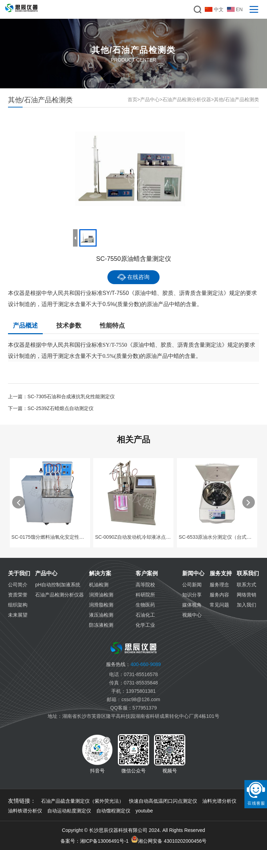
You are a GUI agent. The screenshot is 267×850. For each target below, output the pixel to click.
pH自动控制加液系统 (57, 584)
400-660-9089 (133, 664)
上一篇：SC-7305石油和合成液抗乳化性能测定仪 (61, 396)
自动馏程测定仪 (113, 810)
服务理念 (219, 584)
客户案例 (147, 573)
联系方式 (246, 584)
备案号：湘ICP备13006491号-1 (94, 841)
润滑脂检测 (101, 605)
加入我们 (246, 605)
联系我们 (248, 573)
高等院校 (145, 584)
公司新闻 (192, 584)
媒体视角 (192, 605)
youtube (144, 810)
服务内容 (219, 595)
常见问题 (219, 605)
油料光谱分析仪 (219, 801)
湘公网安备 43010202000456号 (169, 840)
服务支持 (221, 573)
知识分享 (192, 595)
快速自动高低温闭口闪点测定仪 (163, 801)
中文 (214, 9)
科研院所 (145, 595)
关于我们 (19, 573)
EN (235, 9)
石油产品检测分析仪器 (186, 99)
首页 (132, 99)
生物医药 (145, 605)
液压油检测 (101, 615)
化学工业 (145, 625)
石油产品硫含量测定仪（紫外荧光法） (82, 801)
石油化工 (145, 615)
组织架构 (17, 605)
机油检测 (98, 584)
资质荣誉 (17, 595)
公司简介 (17, 584)
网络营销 (246, 595)
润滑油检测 (101, 595)
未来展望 (17, 615)
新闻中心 (193, 573)
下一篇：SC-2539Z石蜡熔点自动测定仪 (51, 408)
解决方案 (100, 573)
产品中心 (150, 99)
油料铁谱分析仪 (25, 810)
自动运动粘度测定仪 (69, 810)
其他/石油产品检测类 (236, 99)
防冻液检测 (101, 625)
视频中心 (192, 615)
